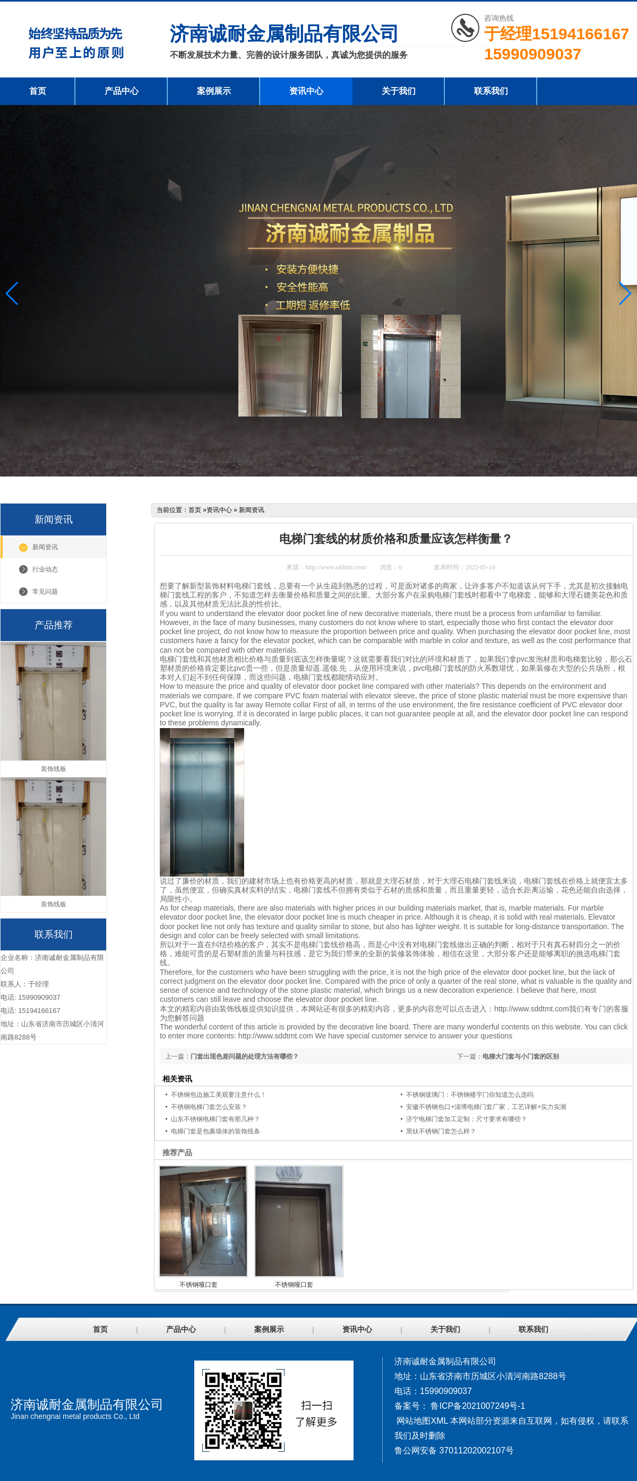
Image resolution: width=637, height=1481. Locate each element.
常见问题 (45, 591)
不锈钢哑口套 (198, 1284)
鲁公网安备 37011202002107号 (454, 1450)
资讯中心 (306, 91)
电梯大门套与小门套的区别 (521, 1056)
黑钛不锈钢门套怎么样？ (441, 1131)
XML (439, 1420)
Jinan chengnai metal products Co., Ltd (75, 1416)
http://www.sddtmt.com (531, 1008)
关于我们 (399, 91)
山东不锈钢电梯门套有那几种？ (215, 1119)
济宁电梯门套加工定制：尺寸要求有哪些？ (466, 1119)
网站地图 (414, 1420)
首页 (37, 91)
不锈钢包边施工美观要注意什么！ (218, 1094)
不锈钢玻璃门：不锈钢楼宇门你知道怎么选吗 (469, 1094)
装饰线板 (234, 1008)
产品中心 (122, 91)
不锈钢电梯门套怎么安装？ (209, 1107)
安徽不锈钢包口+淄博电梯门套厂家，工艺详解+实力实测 (486, 1107)
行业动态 (45, 569)
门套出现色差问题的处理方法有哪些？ (245, 1056)
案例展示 (214, 91)
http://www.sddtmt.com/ (336, 567)
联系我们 (491, 91)
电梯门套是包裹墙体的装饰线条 (215, 1131)
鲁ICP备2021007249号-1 (478, 1405)
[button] (624, 293)
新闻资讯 (45, 547)
